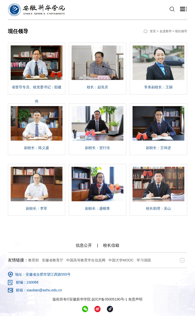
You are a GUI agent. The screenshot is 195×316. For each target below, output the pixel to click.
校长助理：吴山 (158, 208)
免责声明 (135, 299)
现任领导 (181, 31)
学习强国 (144, 260)
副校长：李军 (36, 208)
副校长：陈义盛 (36, 148)
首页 (153, 31)
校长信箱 (111, 245)
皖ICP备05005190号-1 (109, 299)
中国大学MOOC (121, 260)
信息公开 (84, 245)
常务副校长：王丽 (158, 87)
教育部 (33, 260)
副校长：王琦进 (158, 148)
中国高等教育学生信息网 (85, 260)
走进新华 (165, 31)
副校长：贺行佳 (97, 148)
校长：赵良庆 (97, 87)
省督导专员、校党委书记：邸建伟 (36, 94)
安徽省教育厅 (52, 260)
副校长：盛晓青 (97, 208)
